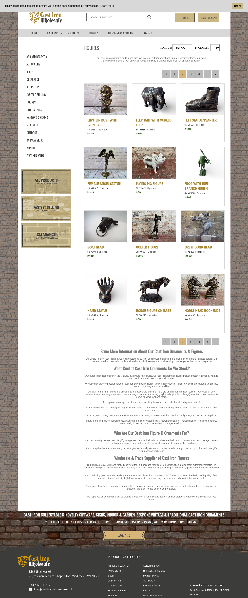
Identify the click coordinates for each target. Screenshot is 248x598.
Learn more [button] (107, 5)
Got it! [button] (237, 6)
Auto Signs (33, 64)
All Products (46, 180)
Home (34, 33)
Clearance (32, 79)
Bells (29, 72)
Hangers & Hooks (37, 117)
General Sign (34, 110)
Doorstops (33, 87)
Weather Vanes (35, 155)
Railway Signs (34, 140)
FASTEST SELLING (36, 94)
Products (52, 33)
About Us (73, 33)
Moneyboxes (33, 125)
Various (31, 148)
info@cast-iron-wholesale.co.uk (53, 589)
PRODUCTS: (202, 47)
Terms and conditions (120, 33)
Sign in (184, 17)
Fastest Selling (46, 207)
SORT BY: (166, 47)
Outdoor (32, 132)
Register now (208, 17)
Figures (31, 102)
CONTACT (147, 33)
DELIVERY (93, 33)
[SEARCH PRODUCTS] (115, 17)
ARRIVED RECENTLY (36, 56)
